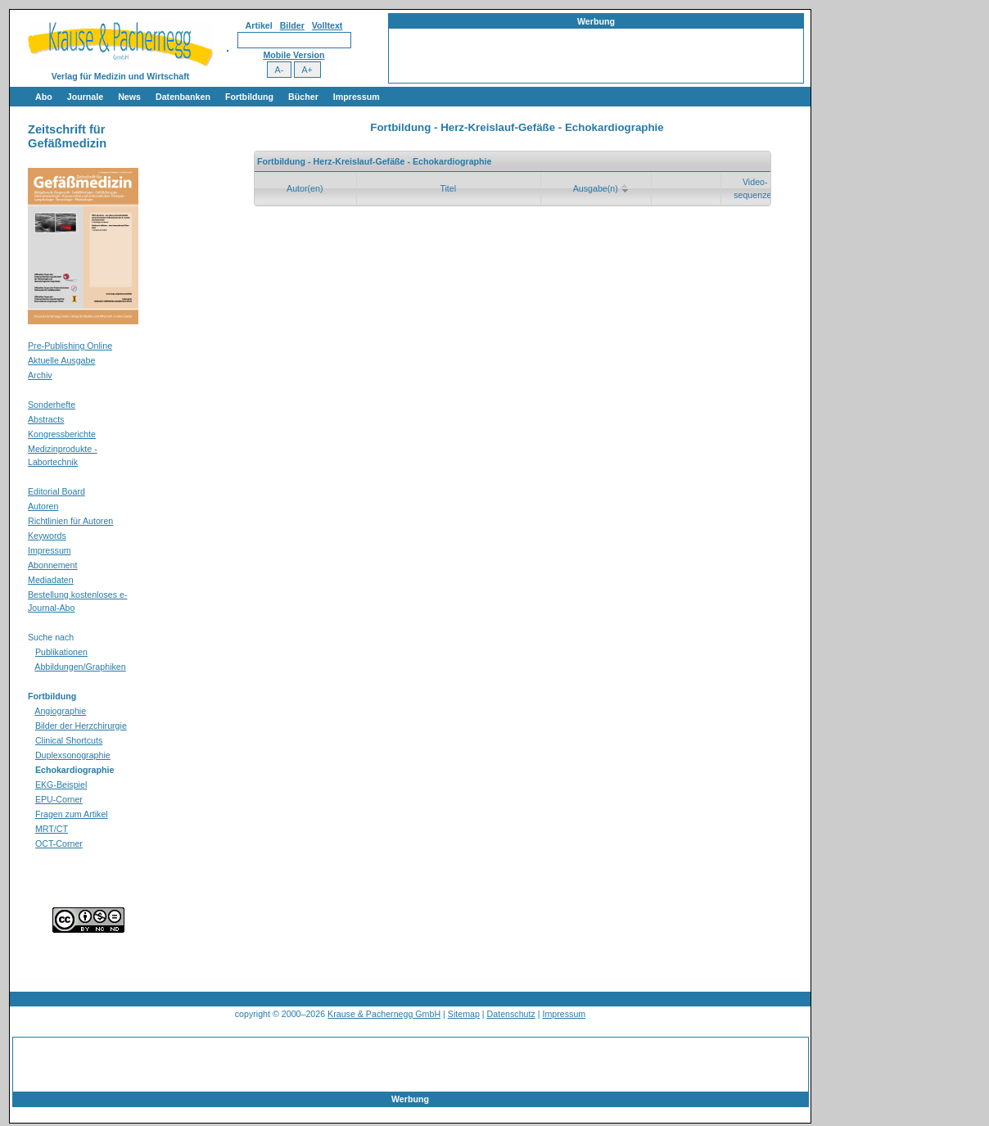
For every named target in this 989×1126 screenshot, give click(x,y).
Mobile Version (293, 55)
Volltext (327, 25)
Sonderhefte (51, 404)
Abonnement (52, 565)
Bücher (303, 97)
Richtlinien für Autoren (70, 521)
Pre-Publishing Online (70, 345)
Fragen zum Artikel (71, 814)
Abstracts (46, 419)
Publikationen (61, 652)
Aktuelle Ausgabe (61, 360)
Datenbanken (183, 97)
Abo (43, 97)
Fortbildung (249, 97)
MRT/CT (51, 829)
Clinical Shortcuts (68, 740)
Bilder (292, 25)
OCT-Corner (59, 843)
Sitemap (464, 1014)
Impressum (356, 97)
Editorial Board (56, 491)
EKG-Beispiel (61, 784)
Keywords (47, 535)
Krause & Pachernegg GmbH (383, 1014)
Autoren (43, 506)
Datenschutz (511, 1014)
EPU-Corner (59, 799)
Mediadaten (51, 580)
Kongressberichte (62, 434)
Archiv (40, 375)
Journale (85, 97)
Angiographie (60, 711)
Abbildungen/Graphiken (79, 667)
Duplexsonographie (73, 755)
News (129, 97)
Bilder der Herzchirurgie (81, 725)
